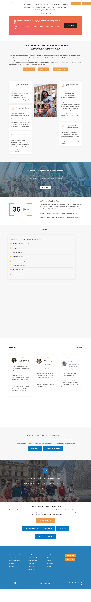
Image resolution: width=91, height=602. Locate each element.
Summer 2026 (30, 3)
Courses (46, 3)
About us (39, 3)
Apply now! (86, 3)
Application (55, 3)
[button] (86, 301)
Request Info (75, 3)
